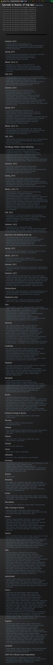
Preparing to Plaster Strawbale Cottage (13, 98)
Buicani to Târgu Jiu (33, 487)
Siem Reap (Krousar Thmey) (29, 356)
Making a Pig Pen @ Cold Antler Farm (13, 168)
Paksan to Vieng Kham (26, 308)
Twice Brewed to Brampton (39, 638)
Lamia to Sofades (41, 519)
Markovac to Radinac (10, 497)
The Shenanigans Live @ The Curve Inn (13, 116)
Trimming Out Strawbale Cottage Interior (14, 92)
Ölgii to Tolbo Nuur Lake (21, 390)
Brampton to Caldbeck (28, 638)
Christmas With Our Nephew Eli (12, 260)
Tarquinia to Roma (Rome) (18, 565)
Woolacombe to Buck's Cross (22, 627)
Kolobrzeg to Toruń (30, 439)
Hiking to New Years (10, 204)
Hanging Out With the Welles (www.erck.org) (38, 291)
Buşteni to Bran (20, 484)
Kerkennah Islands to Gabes (35, 542)
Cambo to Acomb (20, 639)
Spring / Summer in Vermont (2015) (37, 54)
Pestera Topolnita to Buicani (11, 488)
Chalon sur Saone (35, 594)
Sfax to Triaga (45, 536)
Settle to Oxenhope (39, 634)
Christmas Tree (18, 261)
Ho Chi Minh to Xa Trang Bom (34, 333)
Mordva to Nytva (43, 403)
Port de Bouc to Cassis (41, 602)
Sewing (38, 657)
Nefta (45, 539)
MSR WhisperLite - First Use (29, 660)
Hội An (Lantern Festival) (11, 327)
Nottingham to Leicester (23, 633)
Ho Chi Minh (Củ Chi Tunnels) (11, 336)
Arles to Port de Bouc (10, 603)
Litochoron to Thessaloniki (17, 519)
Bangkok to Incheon (10, 301)
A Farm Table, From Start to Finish (25, 130)
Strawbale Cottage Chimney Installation (13, 80)
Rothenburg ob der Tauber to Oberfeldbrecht (14, 466)
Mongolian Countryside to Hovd (21, 388)
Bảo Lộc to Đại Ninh (34, 331)
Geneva (44, 585)
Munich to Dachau (30, 469)
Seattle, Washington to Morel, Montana (29, 237)
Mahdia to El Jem (39, 544)
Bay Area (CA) (36, 294)
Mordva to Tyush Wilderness (33, 403)
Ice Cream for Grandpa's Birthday (38, 276)
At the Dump (24, 168)
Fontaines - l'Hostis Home (11, 594)
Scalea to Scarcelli (17, 559)
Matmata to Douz (30, 540)
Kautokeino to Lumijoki (10, 417)
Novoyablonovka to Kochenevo (41, 400)
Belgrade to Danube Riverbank (12, 496)
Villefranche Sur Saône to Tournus (12, 595)
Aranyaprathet (9, 365)
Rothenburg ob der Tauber (30, 466)
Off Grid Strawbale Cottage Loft (12, 76)
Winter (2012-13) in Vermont (29, 200)
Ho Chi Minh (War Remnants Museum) (38, 336)
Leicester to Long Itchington (11, 633)
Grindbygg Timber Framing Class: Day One (14, 156)
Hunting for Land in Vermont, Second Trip (29, 268)
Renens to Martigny (30, 585)
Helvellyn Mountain (25, 636)
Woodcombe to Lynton (10, 628)
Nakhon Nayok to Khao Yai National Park (14, 368)
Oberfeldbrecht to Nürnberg (26, 464)
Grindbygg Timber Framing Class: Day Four (32, 152)
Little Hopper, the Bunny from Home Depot (14, 183)
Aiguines (17, 600)
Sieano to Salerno (9, 513)
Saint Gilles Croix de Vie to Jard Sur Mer (13, 610)
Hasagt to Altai (43, 385)
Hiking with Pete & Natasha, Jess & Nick (21, 267)
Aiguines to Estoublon (10, 600)
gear (39, 1)
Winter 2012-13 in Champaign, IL (12, 207)
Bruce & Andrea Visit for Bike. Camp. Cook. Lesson (32, 101)
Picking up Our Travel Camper (34, 203)
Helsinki (40, 431)
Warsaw (15, 439)
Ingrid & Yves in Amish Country (29, 279)
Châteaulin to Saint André (11, 616)
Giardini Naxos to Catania (11, 556)
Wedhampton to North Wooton (25, 630)
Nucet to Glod (35, 484)
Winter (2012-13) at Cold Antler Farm (23, 198)
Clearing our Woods (43, 196)
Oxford (18, 631)
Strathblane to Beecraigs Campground (39, 648)
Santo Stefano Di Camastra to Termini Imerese (27, 552)
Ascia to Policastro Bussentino (42, 559)
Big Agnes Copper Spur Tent (11, 662)
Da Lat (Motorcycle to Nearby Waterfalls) (30, 330)
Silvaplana (8, 579)
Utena (16, 457)
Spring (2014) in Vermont (22, 123)
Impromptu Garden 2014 (28, 112)
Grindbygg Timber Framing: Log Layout (13, 157)
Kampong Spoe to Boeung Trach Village (30, 350)
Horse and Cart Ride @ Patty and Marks (14, 196)
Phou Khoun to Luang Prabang (37, 313)
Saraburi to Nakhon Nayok (36, 368)
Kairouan (20, 545)
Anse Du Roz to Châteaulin (28, 616)
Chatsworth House (9, 634)
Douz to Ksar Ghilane (10, 539)
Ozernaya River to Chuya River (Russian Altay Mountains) (17, 397)
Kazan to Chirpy (17, 405)
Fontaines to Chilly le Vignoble (32, 592)
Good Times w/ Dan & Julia (11, 277)
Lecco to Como (9, 573)
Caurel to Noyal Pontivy (26, 615)
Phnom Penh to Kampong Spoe (12, 351)
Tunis (23, 547)
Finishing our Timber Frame (21, 204)
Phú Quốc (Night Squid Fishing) (23, 341)
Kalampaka (34, 519)
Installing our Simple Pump (37, 198)
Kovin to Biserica (9, 490)
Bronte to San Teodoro (26, 554)
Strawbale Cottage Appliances (21, 96)
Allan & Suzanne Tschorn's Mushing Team (14, 200)
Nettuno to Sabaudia (10, 563)
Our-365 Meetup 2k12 (10, 215)
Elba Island (23, 567)
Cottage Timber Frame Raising (32, 120)
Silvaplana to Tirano (32, 573)
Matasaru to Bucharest (16, 485)
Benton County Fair (18, 279)
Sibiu (16, 482)
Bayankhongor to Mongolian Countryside (29, 383)
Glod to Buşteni (28, 484)
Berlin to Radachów (20, 440)
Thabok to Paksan (35, 308)
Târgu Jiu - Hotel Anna (24, 487)
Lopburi (16, 370)
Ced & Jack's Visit (32, 168)
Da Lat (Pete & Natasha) (11, 331)
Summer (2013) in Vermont (26, 172)
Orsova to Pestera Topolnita (24, 488)
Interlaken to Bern (27, 582)
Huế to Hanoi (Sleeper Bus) (15, 325)
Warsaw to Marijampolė (33, 457)
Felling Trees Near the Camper (39, 130)
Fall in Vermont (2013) (39, 144)
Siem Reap (43, 358)
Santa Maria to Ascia (10, 560)
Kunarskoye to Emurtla (39, 402)
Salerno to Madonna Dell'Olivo (24, 512)
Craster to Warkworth (40, 642)
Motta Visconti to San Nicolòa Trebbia (27, 571)
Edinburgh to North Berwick (27, 650)
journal (29, 1)
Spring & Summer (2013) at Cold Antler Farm (15, 186)
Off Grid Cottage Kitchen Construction (37, 76)
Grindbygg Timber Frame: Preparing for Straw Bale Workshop (31, 47)
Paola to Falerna (28, 557)
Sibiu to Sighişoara (10, 482)
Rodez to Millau (17, 605)
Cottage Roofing (41, 118)
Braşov (34, 482)
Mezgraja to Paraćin (33, 497)
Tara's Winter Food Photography (37, 260)
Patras (41, 528)
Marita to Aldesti (41, 485)
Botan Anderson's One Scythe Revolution (26, 206)
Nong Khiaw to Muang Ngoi (11, 318)
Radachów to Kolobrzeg (10, 440)
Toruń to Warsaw (22, 439)
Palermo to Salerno (26, 513)
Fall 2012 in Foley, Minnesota (12, 221)
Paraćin (26, 497)
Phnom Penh (22, 351)
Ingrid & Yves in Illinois (22, 277)
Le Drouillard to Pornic (41, 611)
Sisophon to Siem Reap (20, 359)
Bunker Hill (16, 285)
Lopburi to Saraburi (10, 370)
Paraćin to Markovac (20, 497)
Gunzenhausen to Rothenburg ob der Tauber (14, 467)
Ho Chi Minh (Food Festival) (24, 336)
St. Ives (22, 625)
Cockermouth (8, 638)
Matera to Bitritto (9, 510)
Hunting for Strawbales (10, 139)
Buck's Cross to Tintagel (10, 627)
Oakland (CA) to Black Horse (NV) (26, 294)
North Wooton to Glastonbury (12, 630)
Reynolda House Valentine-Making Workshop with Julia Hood (29, 68)
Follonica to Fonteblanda (41, 565)
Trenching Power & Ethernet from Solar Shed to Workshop (17, 45)
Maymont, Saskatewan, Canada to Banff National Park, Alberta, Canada (20, 243)
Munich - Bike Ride (10, 471)
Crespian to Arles (19, 603)
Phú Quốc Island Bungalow (11, 343)
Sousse (16, 545)
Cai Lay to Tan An (37, 338)
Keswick (31, 636)
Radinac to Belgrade (42, 496)
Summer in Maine (9, 280)
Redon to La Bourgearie (38, 607)
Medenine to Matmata (39, 540)
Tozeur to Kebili (24, 539)
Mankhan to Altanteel (40, 387)
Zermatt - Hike (45, 583)
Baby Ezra (44, 251)
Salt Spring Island (40, 239)
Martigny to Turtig (22, 585)
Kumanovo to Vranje (23, 499)
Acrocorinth (40, 527)
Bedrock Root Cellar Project (42, 139)
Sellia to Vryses (43, 522)
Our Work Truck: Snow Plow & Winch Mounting (32, 192)
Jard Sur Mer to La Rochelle (29, 608)
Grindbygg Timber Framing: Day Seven (13, 151)
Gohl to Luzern (34, 580)
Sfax (27, 544)
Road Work (37, 180)
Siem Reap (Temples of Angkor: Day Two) (14, 356)
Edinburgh (19, 650)
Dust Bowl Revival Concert (11, 68)
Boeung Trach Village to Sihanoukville (13, 350)
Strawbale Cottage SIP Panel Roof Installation (23, 115)
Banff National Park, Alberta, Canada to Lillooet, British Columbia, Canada (20, 242)
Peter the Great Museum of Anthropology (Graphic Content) (17, 410)
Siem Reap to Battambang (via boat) (13, 355)
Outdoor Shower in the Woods (30, 156)
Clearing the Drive (35, 196)
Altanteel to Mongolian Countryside (27, 387)
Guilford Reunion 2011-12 (30, 258)
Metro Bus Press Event (36, 219)
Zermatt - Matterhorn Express (35, 583)
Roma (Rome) (9, 565)
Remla (16, 537)
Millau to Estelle (9, 605)
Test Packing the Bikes (31, 657)
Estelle (33, 603)
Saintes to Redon (9, 608)
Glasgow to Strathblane (25, 648)
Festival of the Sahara (21, 540)
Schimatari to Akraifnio (26, 520)
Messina (30, 556)
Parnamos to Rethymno (33, 524)
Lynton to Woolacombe (33, 627)
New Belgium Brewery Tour (25, 292)
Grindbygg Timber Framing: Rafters (33, 149)
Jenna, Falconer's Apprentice (11, 130)
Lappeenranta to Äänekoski (21, 431)
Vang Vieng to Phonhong (26, 310)
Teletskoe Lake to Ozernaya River (12, 399)
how (46, 1)
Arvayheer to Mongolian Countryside (30, 382)
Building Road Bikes (43, 277)
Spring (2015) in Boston (10, 56)
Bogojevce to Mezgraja (43, 497)
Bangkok (26, 373)
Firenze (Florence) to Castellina (36, 568)
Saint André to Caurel (36, 615)
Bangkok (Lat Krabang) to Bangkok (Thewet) (15, 373)
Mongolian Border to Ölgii (33, 390)
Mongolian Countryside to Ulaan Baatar (13, 382)
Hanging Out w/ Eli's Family (37, 285)
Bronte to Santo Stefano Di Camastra (13, 554)
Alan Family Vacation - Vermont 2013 (13, 142)
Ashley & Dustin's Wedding (32, 230)
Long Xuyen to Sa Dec (23, 339)
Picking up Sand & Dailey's (34, 83)
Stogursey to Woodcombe (21, 628)
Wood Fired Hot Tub (27, 93)
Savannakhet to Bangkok (11, 307)
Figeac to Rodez (24, 605)
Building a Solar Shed (10, 128)
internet (42, 1)
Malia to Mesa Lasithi (10, 527)
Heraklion (25, 527)
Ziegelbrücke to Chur (36, 579)
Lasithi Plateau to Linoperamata (25, 525)
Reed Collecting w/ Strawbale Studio (25, 201)
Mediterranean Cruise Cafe (11, 206)
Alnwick (29, 641)
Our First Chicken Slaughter (11, 231)
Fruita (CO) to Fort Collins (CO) (38, 292)
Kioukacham (33, 312)
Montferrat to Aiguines (25, 600)
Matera (15, 510)
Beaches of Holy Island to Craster (28, 642)
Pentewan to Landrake (20, 623)
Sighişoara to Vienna (10, 476)
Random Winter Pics (10, 261)
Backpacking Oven (22, 657)
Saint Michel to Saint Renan (11, 618)
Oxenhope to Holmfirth (30, 634)
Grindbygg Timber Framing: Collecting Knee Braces (37, 160)
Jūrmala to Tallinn (20, 446)
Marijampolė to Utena (22, 457)
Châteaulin (20, 616)
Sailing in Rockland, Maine (20, 280)
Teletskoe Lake (32, 397)
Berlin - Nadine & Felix (19, 463)
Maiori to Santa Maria (20, 560)
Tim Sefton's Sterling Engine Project (13, 218)
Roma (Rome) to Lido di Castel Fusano (37, 563)
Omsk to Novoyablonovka (11, 402)
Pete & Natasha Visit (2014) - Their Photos (27, 103)
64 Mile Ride (20, 662)
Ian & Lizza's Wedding (10, 180)
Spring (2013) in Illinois (40, 186)
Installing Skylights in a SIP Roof (12, 81)
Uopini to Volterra (9, 568)
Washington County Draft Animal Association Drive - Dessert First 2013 (19, 144)
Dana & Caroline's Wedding (35, 66)
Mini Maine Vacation (10, 171)
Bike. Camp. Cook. (35, 132)
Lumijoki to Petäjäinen (35, 415)
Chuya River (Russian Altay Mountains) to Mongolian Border (17, 391)
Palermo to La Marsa (35, 547)
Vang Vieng (35, 310)
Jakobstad (17, 415)
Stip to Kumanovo (9, 504)
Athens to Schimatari (36, 520)
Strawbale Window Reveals (34, 96)
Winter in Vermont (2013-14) (22, 133)
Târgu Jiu (16, 487)
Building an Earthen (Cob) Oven (12, 227)
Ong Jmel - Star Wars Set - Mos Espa (36, 539)
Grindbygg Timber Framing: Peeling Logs (30, 157)
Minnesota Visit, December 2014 (34, 69)
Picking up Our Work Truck (22, 203)
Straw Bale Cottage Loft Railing (12, 57)
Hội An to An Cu (35, 325)
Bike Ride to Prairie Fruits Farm (12, 283)
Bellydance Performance (22, 282)
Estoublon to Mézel (36, 599)
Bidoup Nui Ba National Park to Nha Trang (34, 328)
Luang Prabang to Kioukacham (24, 312)
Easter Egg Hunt (24, 252)
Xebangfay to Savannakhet (29, 307)
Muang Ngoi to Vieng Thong (32, 316)
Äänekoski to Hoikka (10, 431)
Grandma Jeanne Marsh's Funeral (12, 90)
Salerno (33, 513)
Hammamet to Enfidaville (39, 545)
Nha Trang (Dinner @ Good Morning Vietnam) (15, 328)
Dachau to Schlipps (22, 469)
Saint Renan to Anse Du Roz (40, 616)
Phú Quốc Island (21, 343)
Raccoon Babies (42, 230)
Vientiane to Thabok (44, 308)
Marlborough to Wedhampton (38, 630)
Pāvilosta (17, 451)
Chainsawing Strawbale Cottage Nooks (13, 101)
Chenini (18, 542)
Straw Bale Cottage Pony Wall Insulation (14, 93)
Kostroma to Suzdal (10, 407)
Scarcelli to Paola (9, 559)
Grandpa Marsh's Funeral (19, 258)
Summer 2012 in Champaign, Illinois (40, 231)
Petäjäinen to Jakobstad (25, 415)
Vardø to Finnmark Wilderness (27, 423)
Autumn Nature (9, 270)
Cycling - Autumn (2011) (42, 268)
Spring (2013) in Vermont (30, 186)
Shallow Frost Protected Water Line (36, 45)
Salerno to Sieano (18, 513)
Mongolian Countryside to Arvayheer (13, 383)
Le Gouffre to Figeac (33, 605)
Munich (24, 471)
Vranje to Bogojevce (10, 499)
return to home (39, 5)
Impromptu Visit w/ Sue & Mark (22, 181)
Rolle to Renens (39, 585)
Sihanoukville (41, 348)
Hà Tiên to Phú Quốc (30, 343)
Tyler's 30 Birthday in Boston (35, 128)
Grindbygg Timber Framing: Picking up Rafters (15, 159)
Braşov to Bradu (28, 482)
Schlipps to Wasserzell (41, 467)
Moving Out (38, 660)
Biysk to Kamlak (9, 400)
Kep (7, 348)
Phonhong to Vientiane (15, 310)
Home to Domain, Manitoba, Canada (39, 245)
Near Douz (18, 539)
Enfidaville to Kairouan (28, 545)
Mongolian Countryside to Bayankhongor (14, 385)
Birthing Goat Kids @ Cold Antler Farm (33, 195)
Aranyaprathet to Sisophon (32, 359)
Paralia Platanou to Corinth (11, 528)
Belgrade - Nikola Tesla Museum (26, 496)
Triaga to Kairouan (37, 536)
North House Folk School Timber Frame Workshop (37, 228)
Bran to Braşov (40, 482)
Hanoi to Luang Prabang (32, 319)
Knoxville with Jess (33, 267)
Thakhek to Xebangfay (40, 307)
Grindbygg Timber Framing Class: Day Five (14, 152)
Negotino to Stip (21, 504)
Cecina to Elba (29, 567)
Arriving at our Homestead (11, 201)
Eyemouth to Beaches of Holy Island (13, 642)
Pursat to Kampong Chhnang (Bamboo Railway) (15, 353)
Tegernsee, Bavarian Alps (41, 469)
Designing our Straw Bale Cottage (22, 128)
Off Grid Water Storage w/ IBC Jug (29, 80)
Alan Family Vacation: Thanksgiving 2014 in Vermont (16, 69)
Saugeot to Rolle (9, 587)
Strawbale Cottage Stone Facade (25, 44)
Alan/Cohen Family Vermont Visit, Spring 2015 (26, 56)
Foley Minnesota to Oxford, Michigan (41, 201)
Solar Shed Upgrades (10, 96)
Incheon (17, 301)
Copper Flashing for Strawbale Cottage (38, 100)
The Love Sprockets (10, 166)
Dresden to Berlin (39, 463)
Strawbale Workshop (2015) (11, 44)
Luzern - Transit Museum (21, 580)
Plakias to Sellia (9, 524)
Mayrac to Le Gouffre (42, 605)
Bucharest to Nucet (42, 484)
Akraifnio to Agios (17, 520)
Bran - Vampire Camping (11, 484)
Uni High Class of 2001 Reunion (12, 276)
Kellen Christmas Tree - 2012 (40, 207)
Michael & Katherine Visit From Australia (32, 178)
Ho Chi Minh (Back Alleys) (11, 338)
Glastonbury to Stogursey (32, 628)
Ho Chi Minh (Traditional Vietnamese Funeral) (29, 335)
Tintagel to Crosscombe (39, 625)
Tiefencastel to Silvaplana (17, 579)
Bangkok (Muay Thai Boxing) (21, 371)
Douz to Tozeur (9, 540)
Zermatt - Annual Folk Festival (22, 583)
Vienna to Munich (18, 471)
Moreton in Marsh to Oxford (26, 631)
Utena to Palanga (9, 457)
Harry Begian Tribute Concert (25, 285)
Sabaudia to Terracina (41, 562)
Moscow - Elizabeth (23, 408)
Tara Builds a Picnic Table (28, 110)
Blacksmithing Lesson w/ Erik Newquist (14, 64)
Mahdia (45, 544)
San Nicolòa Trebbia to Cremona (12, 571)
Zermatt (7, 585)
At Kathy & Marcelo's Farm (25, 276)
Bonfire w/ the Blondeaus (25, 219)
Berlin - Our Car (28, 463)
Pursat (27, 353)
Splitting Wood (9, 140)
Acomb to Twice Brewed (11, 639)
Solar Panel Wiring (9, 120)
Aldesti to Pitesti (34, 485)
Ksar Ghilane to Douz (23, 537)
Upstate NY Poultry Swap (31, 184)
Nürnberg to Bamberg (10, 464)
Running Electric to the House (12, 103)
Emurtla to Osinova (29, 402)
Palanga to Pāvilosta (25, 451)
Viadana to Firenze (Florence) (20, 570)
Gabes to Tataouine (25, 542)
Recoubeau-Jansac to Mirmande (12, 599)
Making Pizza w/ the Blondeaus (12, 219)
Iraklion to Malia (19, 527)
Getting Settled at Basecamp (41, 200)
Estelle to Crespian (27, 603)
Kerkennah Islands (9, 544)
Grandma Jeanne (9, 71)
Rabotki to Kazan (25, 405)
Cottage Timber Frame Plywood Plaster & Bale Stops (16, 118)
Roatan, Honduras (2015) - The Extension (28, 57)
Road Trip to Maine (30, 280)
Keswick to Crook (16, 636)
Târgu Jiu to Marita (9, 487)
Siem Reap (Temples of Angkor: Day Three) (30, 355)
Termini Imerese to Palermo (11, 552)
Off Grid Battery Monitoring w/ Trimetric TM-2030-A (16, 78)
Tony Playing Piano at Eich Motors (12, 268)
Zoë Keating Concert (10, 216)
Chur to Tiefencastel (27, 579)
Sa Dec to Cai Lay (9, 339)
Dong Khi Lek (42, 365)
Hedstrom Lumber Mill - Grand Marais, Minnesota (15, 230)
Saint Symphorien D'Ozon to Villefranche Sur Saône (30, 595)
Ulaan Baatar (28, 380)
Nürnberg (18, 464)
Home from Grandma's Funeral (12, 84)
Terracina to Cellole (27, 562)
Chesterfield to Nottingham (34, 633)
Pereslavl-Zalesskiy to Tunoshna (31, 407)
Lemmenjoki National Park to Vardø (13, 424)
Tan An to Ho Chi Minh (28, 338)
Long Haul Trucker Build (22, 659)
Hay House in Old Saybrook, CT (37, 215)
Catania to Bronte (35, 554)
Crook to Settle (9, 636)
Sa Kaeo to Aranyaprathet (18, 365)
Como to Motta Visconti (40, 571)
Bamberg (46, 463)
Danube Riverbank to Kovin (19, 490)
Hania (37, 522)
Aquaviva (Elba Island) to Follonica (13, 567)
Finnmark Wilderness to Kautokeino (13, 423)
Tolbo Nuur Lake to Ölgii (11, 390)
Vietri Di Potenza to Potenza (11, 512)
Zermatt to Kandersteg (10, 583)
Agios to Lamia (9, 520)
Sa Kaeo (26, 365)
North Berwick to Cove (38, 650)
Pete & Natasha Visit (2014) (42, 103)
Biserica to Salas (41, 488)
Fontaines (29, 594)
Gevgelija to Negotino (29, 504)
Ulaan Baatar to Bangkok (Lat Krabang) (13, 375)
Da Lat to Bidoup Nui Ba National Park (13, 330)
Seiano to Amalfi (36, 560)
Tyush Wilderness (23, 403)
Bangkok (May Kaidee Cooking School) (27, 300)
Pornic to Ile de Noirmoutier (30, 611)
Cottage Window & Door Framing (41, 116)
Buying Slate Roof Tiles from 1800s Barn (38, 181)
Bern (21, 582)
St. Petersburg (33, 410)
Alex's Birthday (31, 251)
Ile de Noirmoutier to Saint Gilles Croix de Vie (15, 611)
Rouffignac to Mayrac (10, 607)
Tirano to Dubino (24, 573)
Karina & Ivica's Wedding (11, 113)
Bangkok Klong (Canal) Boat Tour (35, 371)
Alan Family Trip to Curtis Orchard (26, 84)
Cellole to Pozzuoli (18, 562)
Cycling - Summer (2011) (33, 277)
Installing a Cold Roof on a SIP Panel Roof (28, 81)
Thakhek (8, 308)
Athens (25, 522)
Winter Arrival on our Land (26, 132)
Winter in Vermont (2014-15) (28, 64)
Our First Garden (9, 285)
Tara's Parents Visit (26, 196)
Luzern (28, 580)
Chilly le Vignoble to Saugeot (19, 592)
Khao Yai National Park (27, 367)
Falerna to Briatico (19, 557)
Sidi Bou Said (18, 547)
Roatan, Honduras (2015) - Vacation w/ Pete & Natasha (17, 59)
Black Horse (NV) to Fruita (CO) (12, 294)
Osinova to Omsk (21, 402)
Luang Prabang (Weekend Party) (20, 319)
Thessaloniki (8, 519)
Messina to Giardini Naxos (23, 556)
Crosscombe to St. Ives (29, 625)
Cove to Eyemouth (9, 651)
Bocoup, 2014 (37, 112)
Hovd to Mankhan (9, 388)
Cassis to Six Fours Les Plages (26, 602)
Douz (14, 540)
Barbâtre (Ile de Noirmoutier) (28, 610)
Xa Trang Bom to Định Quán (22, 333)
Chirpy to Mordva (9, 405)
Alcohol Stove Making (18, 660)
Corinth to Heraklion (32, 527)
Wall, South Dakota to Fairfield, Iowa (13, 237)
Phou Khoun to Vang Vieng (11, 312)
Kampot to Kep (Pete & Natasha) (15, 348)
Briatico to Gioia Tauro (10, 557)
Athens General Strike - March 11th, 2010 (14, 522)
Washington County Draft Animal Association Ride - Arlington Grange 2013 (27, 140)
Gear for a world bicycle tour (11, 657)
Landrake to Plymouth (10, 623)
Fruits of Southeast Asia (32, 339)
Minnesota (8, 291)
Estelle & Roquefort (40, 603)
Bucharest (8, 485)
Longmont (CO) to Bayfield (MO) (12, 292)
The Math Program (10, 115)
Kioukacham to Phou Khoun (11, 313)
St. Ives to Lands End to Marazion (12, 625)
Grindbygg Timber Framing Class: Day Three (14, 154)
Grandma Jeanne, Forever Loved (29, 92)
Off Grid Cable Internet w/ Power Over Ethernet (15, 184)
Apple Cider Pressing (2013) (20, 166)
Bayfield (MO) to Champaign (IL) (22, 291)
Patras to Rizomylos (35, 528)
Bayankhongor (41, 383)
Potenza (37, 510)
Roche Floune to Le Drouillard (12, 613)
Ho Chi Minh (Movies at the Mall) (12, 335)
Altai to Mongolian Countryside (29, 385)
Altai (37, 385)
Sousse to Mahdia (9, 545)
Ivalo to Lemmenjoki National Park (13, 430)
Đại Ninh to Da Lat (24, 331)
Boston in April (35, 121)
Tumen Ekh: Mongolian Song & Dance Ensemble (15, 380)
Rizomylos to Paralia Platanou (24, 528)
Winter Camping (9, 660)
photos (33, 1)
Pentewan (28, 623)
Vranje (17, 499)
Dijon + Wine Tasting (22, 594)
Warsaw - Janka (9, 439)
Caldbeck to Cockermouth (18, 638)
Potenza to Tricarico (31, 510)
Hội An (18, 327)
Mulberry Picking (39, 283)
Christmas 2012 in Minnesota (33, 204)
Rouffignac (18, 607)
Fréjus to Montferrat (35, 600)
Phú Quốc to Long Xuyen (11, 341)
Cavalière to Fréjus (43, 600)
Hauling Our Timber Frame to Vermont (13, 192)
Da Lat (18, 331)
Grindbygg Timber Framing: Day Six (29, 151)
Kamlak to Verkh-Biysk (42, 399)
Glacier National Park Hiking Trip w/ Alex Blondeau (16, 228)
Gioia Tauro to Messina (38, 556)
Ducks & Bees (37, 251)
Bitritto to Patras (9, 530)
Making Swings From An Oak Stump (41, 183)
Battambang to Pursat (34, 353)
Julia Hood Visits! (40, 81)
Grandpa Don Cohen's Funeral (12, 47)
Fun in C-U (22, 283)
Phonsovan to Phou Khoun (11, 315)
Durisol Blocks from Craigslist (30, 171)
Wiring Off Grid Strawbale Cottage (29, 98)
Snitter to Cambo (29, 639)
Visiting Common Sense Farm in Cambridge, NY (15, 195)
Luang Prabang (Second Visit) (24, 313)
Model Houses (9, 267)
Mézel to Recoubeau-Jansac (25, 599)
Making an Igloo (9, 258)
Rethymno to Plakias (18, 524)
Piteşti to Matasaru (25, 485)
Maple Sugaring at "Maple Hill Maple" (25, 193)
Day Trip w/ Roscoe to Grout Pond (12, 172)
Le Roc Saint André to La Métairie (37, 613)
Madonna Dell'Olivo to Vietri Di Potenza (39, 512)
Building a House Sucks (32, 118)
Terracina (34, 562)
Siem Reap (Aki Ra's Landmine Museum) (14, 358)
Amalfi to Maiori (29, 560)
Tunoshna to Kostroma (19, 407)
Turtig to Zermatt (14, 585)
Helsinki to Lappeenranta (32, 431)
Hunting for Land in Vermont (42, 279)
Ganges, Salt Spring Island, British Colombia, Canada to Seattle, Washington (20, 239)
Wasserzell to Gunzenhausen (30, 467)
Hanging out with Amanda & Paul (12, 252)
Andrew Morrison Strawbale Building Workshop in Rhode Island (18, 121)
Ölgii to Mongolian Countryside (34, 388)
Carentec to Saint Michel (23, 618)
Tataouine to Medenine (10, 542)
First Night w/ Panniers (29, 662)
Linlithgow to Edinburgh (10, 650)
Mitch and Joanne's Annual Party (12, 169)
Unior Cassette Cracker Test (11, 659)
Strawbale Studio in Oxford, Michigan (38, 216)
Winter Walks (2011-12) (24, 260)
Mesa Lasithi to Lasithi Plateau (39, 525)
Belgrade (35, 496)
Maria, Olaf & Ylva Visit (31, 139)
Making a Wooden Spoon (11, 123)
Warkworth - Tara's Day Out (37, 641)
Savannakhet (19, 307)
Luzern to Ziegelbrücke (10, 580)
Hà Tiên (37, 343)
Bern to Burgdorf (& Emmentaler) (12, 582)
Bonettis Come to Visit (10, 181)
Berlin (33, 463)
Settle (46, 634)
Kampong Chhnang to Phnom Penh (33, 351)
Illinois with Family (37, 113)
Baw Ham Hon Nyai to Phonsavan (24, 315)
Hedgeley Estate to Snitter (38, 639)
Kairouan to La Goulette (27, 536)
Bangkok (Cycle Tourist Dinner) (12, 300)
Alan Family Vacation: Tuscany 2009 (21, 568)
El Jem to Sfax (32, 544)
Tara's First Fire (31, 659)
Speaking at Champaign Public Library (35, 282)
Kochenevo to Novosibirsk (28, 400)
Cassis (34, 602)
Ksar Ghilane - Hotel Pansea (33, 537)
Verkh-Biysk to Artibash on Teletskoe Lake (29, 399)
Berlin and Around (9, 463)
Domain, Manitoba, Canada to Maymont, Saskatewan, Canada (18, 245)
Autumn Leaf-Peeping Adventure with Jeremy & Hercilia (17, 83)
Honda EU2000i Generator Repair (39, 169)
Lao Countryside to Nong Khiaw (25, 318)
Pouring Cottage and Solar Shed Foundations (14, 178)
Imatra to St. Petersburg (42, 410)
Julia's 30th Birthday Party (11, 209)
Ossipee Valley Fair (19, 171)
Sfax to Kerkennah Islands (20, 544)
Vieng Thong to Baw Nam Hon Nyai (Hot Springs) (15, 316)
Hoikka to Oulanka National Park (41, 430)
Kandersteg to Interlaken (37, 582)
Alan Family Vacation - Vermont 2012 (22, 216)
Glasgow (18, 648)
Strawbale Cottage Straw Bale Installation (14, 112)
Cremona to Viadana (31, 570)
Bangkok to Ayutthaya (10, 371)
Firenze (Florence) (9, 570)
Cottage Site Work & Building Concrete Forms (24, 180)
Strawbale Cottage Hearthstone (12, 100)
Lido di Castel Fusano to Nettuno (22, 563)
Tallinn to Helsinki (9, 433)
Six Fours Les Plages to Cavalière (12, 602)
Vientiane (8, 310)
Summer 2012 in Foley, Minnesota (24, 231)
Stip (15, 504)
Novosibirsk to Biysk (18, 400)
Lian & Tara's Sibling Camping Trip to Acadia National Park (17, 54)
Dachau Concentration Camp (11, 469)
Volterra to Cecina (37, 567)
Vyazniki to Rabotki (33, 405)
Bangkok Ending (39, 300)
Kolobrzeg (37, 439)
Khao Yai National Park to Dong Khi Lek (14, 367)
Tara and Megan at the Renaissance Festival (29, 218)
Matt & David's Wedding (24, 100)
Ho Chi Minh (20, 338)
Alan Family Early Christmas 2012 (27, 207)
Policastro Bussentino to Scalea (29, 559)
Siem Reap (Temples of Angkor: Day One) (32, 358)
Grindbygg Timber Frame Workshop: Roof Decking (15, 149)
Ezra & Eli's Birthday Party (11, 193)
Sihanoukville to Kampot (32, 348)
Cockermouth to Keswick (39, 636)
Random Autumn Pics (43, 267)
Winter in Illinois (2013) (10, 133)
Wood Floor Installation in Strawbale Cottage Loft (37, 78)
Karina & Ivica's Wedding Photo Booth (24, 113)
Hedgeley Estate (9, 641)
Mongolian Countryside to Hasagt (12, 387)
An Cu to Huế (27, 325)
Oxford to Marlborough (10, 631)
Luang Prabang (9, 319)
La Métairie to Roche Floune (24, 613)
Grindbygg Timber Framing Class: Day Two (33, 154)
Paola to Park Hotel (36, 557)
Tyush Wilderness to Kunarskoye (12, 403)
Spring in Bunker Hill (32, 252)
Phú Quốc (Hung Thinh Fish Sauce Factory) (39, 341)
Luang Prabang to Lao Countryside (38, 318)
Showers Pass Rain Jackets (41, 659)
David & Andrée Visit (28, 183)
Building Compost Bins (10, 198)
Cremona (38, 570)
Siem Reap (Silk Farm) (10, 359)
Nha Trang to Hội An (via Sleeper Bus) (29, 327)
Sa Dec (15, 339)
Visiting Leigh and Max (21, 139)
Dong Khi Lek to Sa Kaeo (34, 365)
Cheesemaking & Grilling (30, 283)
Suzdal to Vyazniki (42, 405)
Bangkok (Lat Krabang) (34, 373)
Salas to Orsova (34, 488)
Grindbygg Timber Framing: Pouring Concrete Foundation (36, 159)
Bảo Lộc (41, 331)
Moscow (30, 408)
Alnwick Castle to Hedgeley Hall (20, 641)
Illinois (13, 291)
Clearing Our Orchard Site (32, 166)
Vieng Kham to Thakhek (15, 308)
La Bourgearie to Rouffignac (27, 607)
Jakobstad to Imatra (10, 415)
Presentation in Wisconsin (11, 251)
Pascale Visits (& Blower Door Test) (13, 48)
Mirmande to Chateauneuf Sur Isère (34, 597)
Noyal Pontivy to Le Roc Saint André (13, 615)
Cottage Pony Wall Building (20, 120)
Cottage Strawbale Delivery (28, 116)
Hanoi (7, 325)
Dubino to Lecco (16, 573)
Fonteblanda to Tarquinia (30, 565)
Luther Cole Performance (11, 282)
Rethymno (25, 524)
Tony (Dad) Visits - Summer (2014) (33, 95)
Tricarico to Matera (22, 510)
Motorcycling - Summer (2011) (41, 280)
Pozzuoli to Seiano (9, 562)
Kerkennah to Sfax (9, 537)
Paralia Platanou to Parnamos (12, 525)
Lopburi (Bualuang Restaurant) (25, 370)
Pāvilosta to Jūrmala (10, 451)
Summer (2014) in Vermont (11, 104)
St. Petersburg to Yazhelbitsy (38, 408)
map (36, 1)
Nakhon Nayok (27, 368)
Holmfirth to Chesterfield (19, 634)
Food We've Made (9, 279)
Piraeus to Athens (31, 522)
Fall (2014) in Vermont (24, 76)
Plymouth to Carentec (33, 618)
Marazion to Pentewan (36, 623)
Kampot (25, 348)
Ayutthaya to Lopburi (37, 370)
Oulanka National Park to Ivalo (27, 430)
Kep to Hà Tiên (43, 343)
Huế (23, 325)
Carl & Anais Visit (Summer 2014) (27, 90)
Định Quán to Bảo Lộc (10, 333)
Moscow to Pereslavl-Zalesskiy (12, 408)
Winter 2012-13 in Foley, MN (40, 206)
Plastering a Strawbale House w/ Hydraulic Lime (15, 95)
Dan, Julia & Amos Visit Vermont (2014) (14, 110)
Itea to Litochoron (27, 519)
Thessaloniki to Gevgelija (40, 504)
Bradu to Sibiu (21, 482)
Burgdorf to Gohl (41, 580)
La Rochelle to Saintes (18, 608)
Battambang (42, 353)
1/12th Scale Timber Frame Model (23, 215)
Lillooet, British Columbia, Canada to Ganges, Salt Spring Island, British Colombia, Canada (23, 240)
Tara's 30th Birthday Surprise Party (12, 132)
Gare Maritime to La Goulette (16, 536)
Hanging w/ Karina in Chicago (26, 227)
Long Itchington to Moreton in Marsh (40, 631)
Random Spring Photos (22, 251)
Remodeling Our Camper (11, 203)
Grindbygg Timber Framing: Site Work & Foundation (16, 160)
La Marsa (27, 547)
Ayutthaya (44, 370)
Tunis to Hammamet (10, 547)
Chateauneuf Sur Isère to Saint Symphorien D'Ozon (16, 597)
